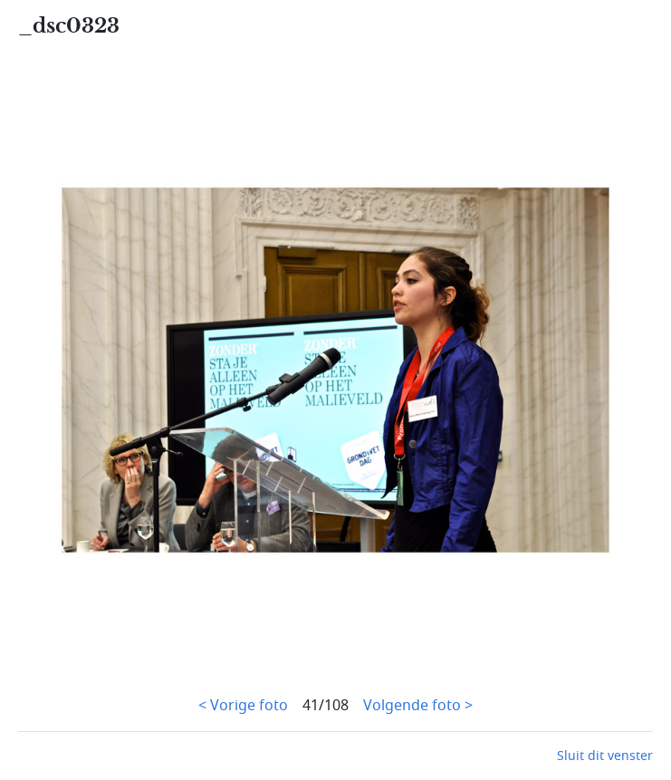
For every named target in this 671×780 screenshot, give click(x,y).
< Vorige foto (243, 706)
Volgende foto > (418, 706)
